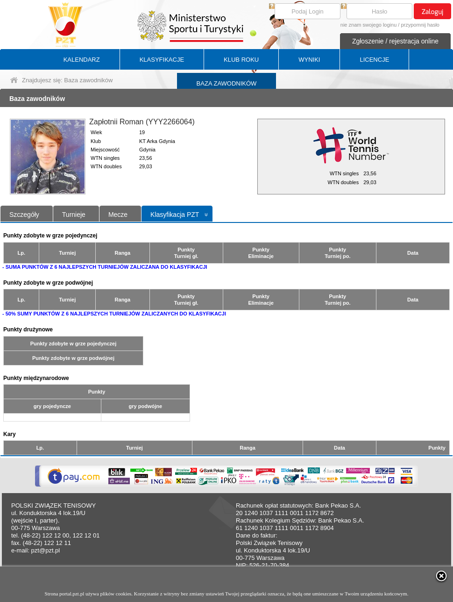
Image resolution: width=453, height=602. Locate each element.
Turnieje (73, 214)
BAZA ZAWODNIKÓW (227, 83)
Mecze (117, 214)
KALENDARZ (82, 59)
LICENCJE (374, 59)
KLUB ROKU (241, 59)
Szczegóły (24, 214)
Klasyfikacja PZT (174, 214)
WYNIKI (309, 59)
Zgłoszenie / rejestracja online (395, 41)
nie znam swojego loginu (368, 25)
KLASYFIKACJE (162, 59)
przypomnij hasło (420, 25)
